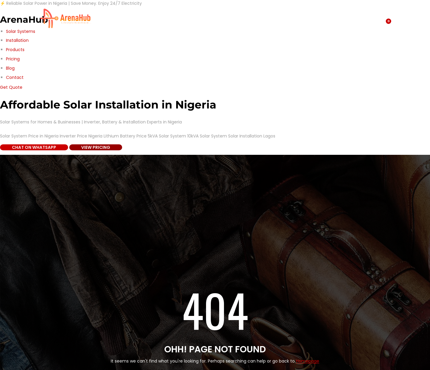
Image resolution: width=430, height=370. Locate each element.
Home (220, 18)
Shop (106, 18)
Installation (17, 40)
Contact (15, 77)
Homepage (307, 361)
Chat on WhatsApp (34, 147)
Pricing (13, 59)
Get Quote (11, 87)
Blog (10, 68)
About (159, 18)
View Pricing (95, 147)
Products (15, 50)
